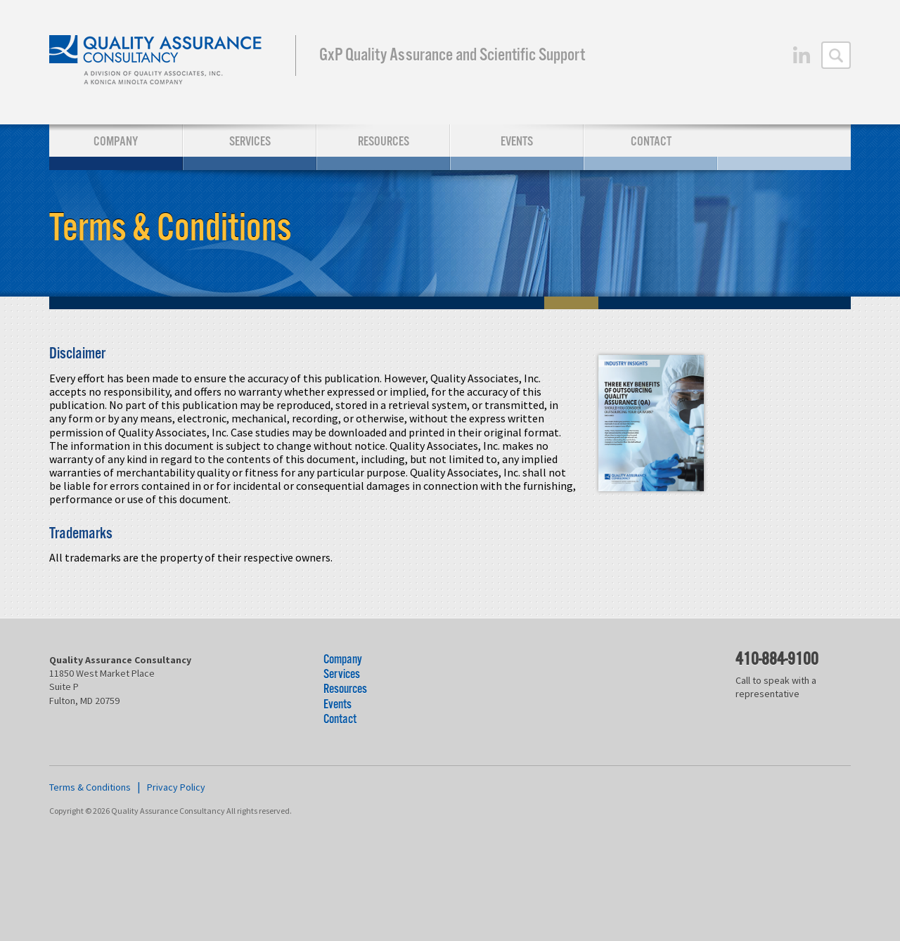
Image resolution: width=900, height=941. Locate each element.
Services (250, 142)
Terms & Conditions (90, 787)
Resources (383, 142)
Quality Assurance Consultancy (156, 62)
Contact (651, 142)
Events (517, 142)
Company (116, 142)
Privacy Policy (176, 787)
